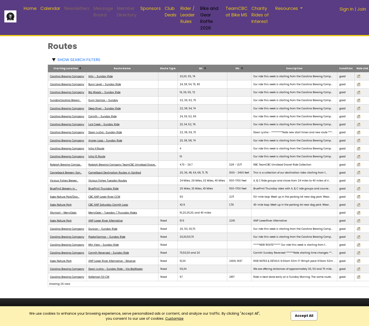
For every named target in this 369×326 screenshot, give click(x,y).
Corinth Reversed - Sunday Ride (108, 253)
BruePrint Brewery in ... (63, 188)
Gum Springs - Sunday (103, 100)
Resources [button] (287, 8)
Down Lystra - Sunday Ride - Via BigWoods (115, 269)
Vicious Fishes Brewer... (64, 180)
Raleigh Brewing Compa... (66, 164)
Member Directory (126, 11)
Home (30, 8)
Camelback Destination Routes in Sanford (114, 172)
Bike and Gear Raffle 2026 (209, 18)
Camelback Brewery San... (66, 172)
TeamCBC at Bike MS (237, 11)
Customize (174, 318)
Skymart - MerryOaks (63, 213)
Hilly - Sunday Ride (100, 76)
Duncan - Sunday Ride (102, 229)
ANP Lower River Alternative (105, 220)
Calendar (50, 8)
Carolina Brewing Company (67, 76)
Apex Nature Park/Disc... (64, 197)
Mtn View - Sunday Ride (103, 245)
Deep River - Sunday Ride (104, 108)
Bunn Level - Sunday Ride (104, 84)
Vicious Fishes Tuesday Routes (107, 180)
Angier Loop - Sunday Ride (105, 140)
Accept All (304, 315)
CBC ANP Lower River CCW (104, 197)
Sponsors (150, 8)
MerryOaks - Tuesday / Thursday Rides (112, 213)
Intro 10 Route (96, 156)
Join (361, 9)
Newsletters (77, 8)
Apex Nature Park (60, 205)
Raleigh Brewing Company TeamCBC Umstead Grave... (122, 164)
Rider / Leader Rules (187, 14)
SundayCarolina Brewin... (65, 100)
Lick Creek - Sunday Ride (104, 124)
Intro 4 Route (96, 148)
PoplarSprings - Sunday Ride (106, 237)
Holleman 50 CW (98, 277)
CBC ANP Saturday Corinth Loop (108, 205)
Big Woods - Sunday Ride (104, 92)
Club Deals (171, 11)
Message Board (103, 11)
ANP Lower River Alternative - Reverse (111, 261)
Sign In (347, 9)
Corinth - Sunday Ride (102, 116)
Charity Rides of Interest (260, 14)
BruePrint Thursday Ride (103, 188)
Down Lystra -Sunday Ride (105, 132)
